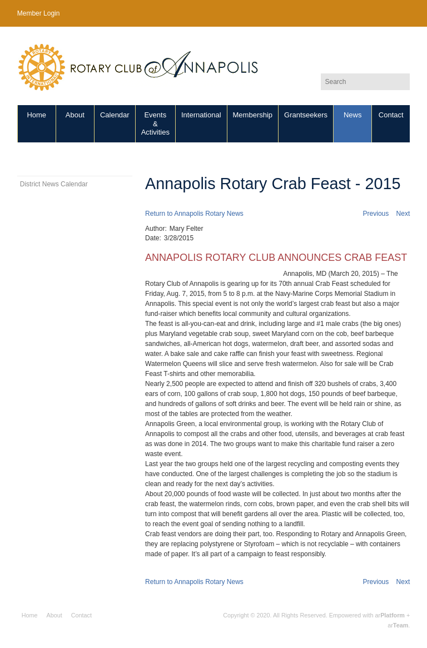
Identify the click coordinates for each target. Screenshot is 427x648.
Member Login (38, 13)
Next (403, 213)
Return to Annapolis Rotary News (194, 213)
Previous (376, 213)
